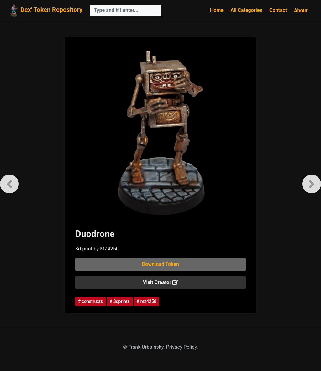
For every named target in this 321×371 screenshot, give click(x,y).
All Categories (246, 10)
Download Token (160, 264)
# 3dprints (120, 301)
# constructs (90, 301)
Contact (278, 10)
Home (217, 10)
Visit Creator (160, 282)
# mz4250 (146, 301)
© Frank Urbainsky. (144, 347)
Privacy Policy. (182, 347)
